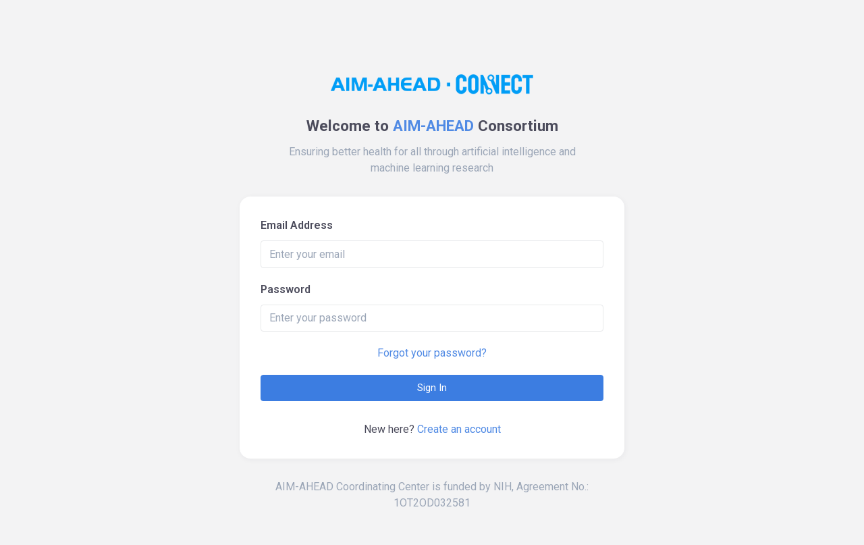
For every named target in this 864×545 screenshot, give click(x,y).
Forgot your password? (432, 352)
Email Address (297, 225)
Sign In (432, 388)
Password (285, 289)
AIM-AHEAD (433, 125)
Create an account (459, 429)
